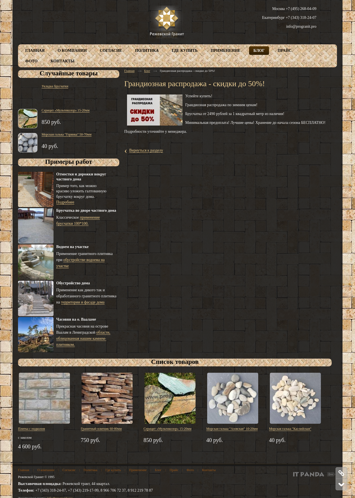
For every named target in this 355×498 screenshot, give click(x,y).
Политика (90, 470)
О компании (45, 470)
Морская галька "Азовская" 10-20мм (232, 429)
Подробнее (65, 202)
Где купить (113, 470)
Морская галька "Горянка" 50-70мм (67, 134)
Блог (147, 70)
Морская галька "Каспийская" (290, 429)
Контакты (209, 470)
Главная (129, 70)
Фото (190, 470)
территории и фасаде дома (83, 302)
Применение (138, 470)
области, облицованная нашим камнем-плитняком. (83, 338)
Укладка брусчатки (55, 86)
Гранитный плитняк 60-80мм (101, 429)
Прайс (174, 470)
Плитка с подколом (31, 429)
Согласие (68, 470)
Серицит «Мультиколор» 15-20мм (66, 110)
